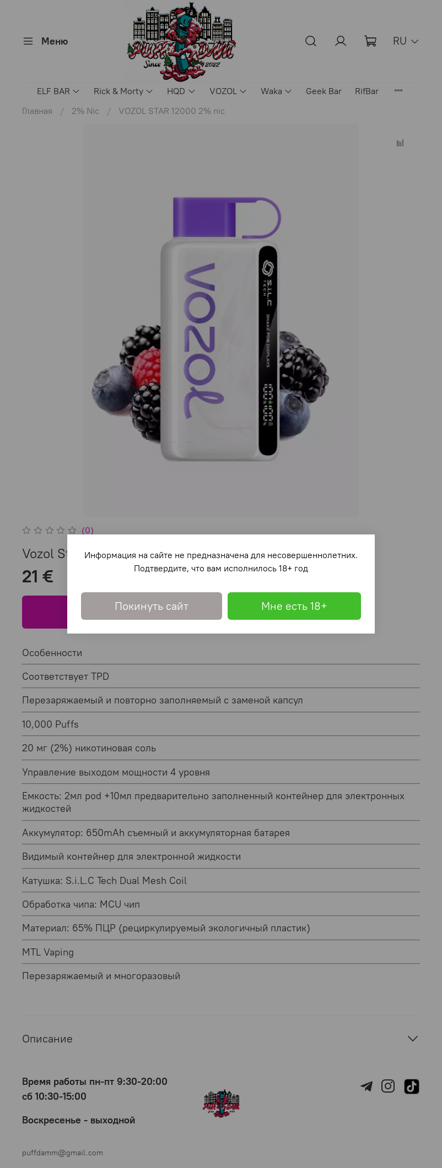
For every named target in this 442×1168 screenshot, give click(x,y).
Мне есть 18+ (294, 606)
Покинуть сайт (151, 606)
